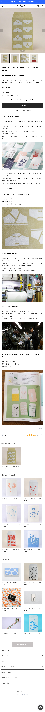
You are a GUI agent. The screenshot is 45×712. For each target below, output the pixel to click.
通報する (41, 428)
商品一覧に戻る (22, 644)
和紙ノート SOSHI (6, 672)
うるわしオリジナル (7, 683)
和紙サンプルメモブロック (9, 677)
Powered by (22, 694)
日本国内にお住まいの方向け (22, 110)
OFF (2, 661)
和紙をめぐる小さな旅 (8, 667)
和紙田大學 (4, 656)
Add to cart (22, 105)
